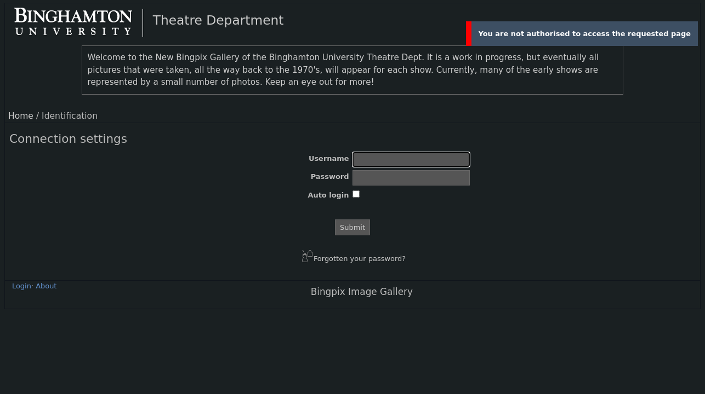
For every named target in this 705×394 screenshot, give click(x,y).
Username (329, 158)
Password (330, 176)
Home (20, 116)
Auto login (328, 195)
